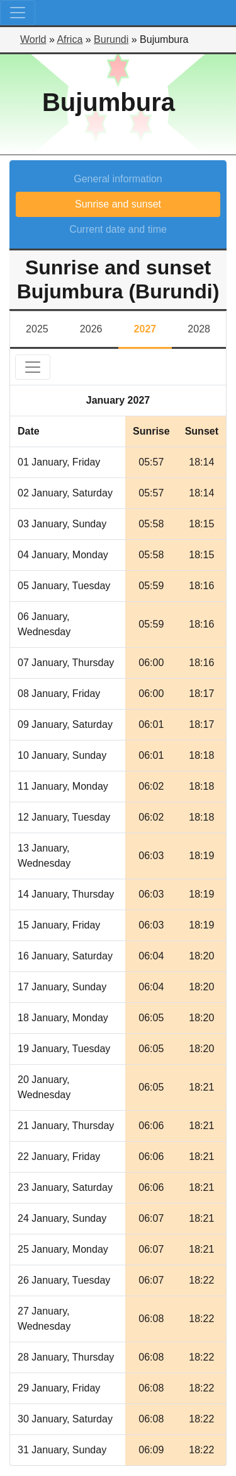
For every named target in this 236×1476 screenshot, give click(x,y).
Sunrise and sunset (118, 204)
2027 (145, 329)
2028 (199, 329)
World (33, 39)
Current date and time (118, 229)
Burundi (111, 39)
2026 (91, 329)
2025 (37, 329)
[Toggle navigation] (17, 12)
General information (118, 178)
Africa (69, 39)
